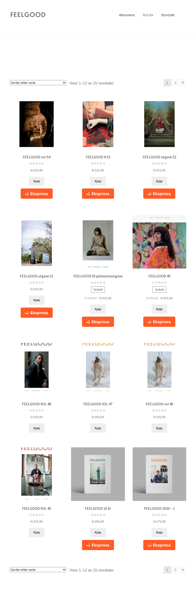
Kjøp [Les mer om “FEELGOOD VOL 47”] (98, 428)
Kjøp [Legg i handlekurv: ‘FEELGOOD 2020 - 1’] (159, 532)
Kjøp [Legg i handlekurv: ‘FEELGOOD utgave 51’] (36, 300)
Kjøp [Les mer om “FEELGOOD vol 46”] (159, 428)
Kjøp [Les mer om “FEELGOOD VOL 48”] (36, 428)
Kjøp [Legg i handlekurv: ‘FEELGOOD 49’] (159, 309)
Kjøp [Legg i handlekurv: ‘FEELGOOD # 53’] (98, 181)
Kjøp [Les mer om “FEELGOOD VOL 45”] (36, 532)
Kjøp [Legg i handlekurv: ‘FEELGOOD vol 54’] (36, 181)
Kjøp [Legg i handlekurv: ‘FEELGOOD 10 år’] (98, 532)
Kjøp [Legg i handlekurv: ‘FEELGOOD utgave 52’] (159, 181)
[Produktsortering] (38, 82)
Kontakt (168, 15)
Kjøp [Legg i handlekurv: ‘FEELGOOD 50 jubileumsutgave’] (98, 309)
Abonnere (127, 15)
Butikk (148, 15)
